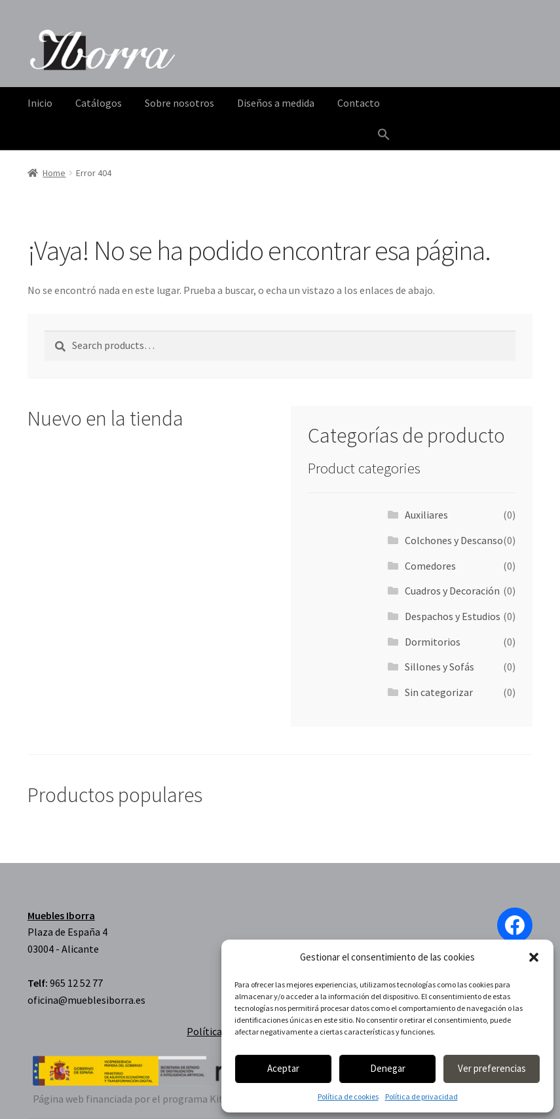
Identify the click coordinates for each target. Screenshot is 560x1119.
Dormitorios (432, 641)
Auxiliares (426, 514)
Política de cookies (348, 1096)
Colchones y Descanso (454, 540)
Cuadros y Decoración (452, 590)
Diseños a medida (275, 102)
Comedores (430, 565)
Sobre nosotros (179, 102)
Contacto (358, 102)
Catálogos (98, 102)
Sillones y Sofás (439, 666)
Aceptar (283, 1068)
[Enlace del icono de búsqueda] (384, 135)
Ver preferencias (492, 1068)
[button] (533, 957)
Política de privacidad (421, 1096)
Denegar (387, 1068)
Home (54, 173)
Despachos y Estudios (452, 616)
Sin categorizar (439, 692)
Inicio (40, 102)
